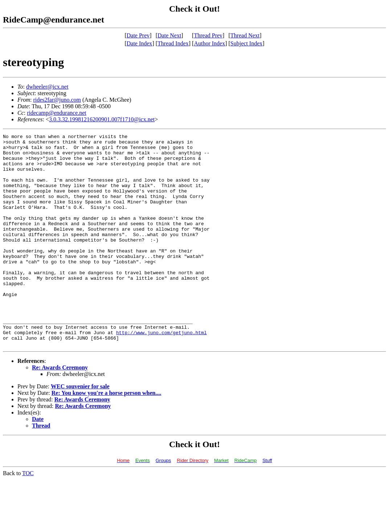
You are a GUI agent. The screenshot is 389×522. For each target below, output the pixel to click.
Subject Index (246, 43)
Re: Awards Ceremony (60, 410)
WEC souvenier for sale (80, 429)
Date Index (139, 43)
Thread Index (173, 43)
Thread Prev (208, 35)
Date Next (169, 35)
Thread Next (244, 35)
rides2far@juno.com (57, 100)
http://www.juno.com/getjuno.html (161, 372)
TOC (28, 516)
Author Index (209, 43)
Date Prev (138, 35)
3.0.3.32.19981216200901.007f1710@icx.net (102, 119)
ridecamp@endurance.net (56, 113)
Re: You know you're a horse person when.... (106, 435)
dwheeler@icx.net (47, 87)
